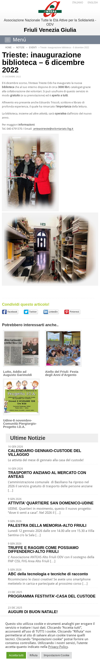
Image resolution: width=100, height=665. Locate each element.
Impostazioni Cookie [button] (56, 655)
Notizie (20, 47)
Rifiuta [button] (34, 655)
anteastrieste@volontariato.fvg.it (53, 128)
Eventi (33, 47)
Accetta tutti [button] (16, 655)
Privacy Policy (58, 647)
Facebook (12, 311)
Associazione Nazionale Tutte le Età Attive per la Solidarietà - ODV (50, 25)
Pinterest (74, 311)
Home (8, 47)
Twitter (33, 311)
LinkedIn (53, 311)
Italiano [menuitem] (77, 2)
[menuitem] (77, 2)
